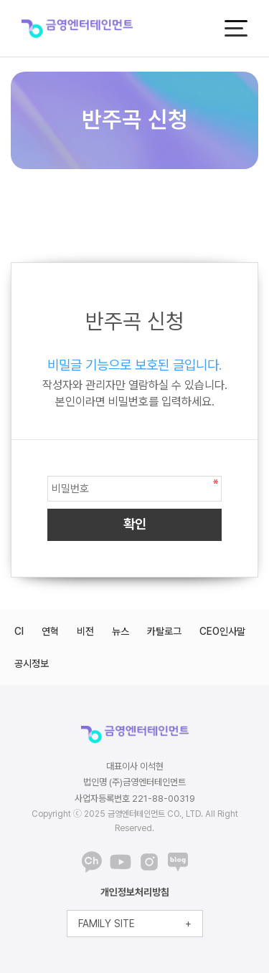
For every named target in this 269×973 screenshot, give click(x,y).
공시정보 (31, 663)
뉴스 (120, 631)
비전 (85, 631)
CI (19, 631)
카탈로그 (164, 631)
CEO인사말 (222, 631)
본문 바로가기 (0, 0)
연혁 (50, 631)
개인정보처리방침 (134, 892)
